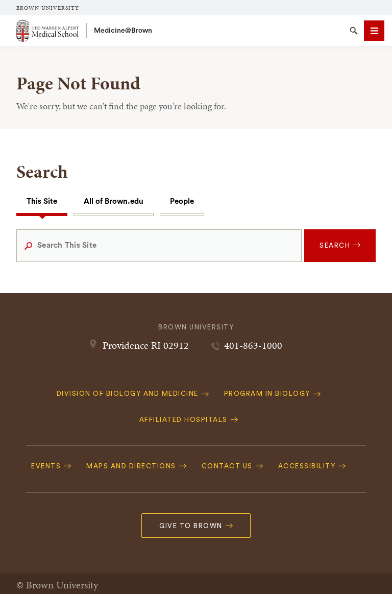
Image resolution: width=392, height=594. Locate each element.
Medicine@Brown (123, 30)
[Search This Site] (159, 245)
